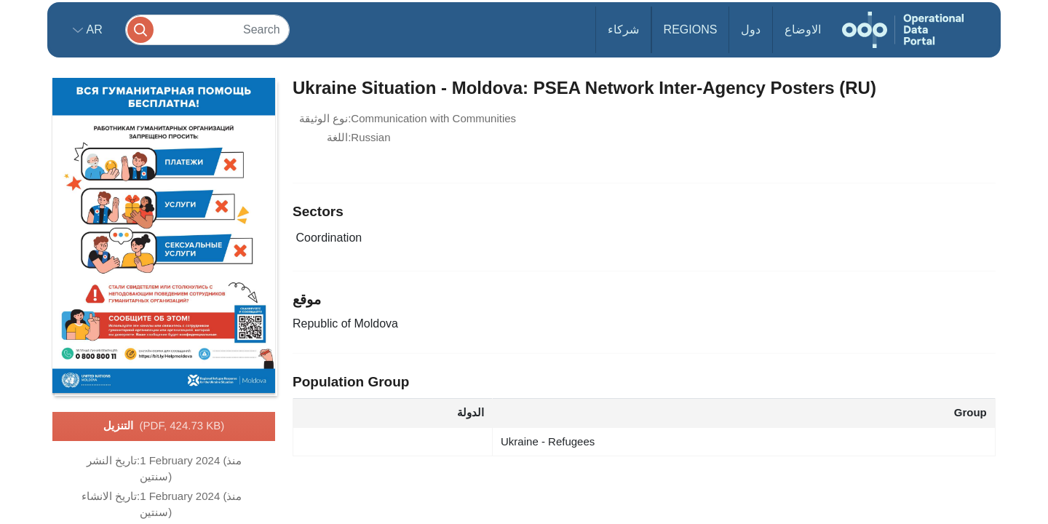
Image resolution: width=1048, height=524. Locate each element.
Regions (691, 29)
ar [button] (93, 29)
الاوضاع (803, 29)
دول (751, 29)
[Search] (207, 29)
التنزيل (164, 426)
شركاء (623, 29)
